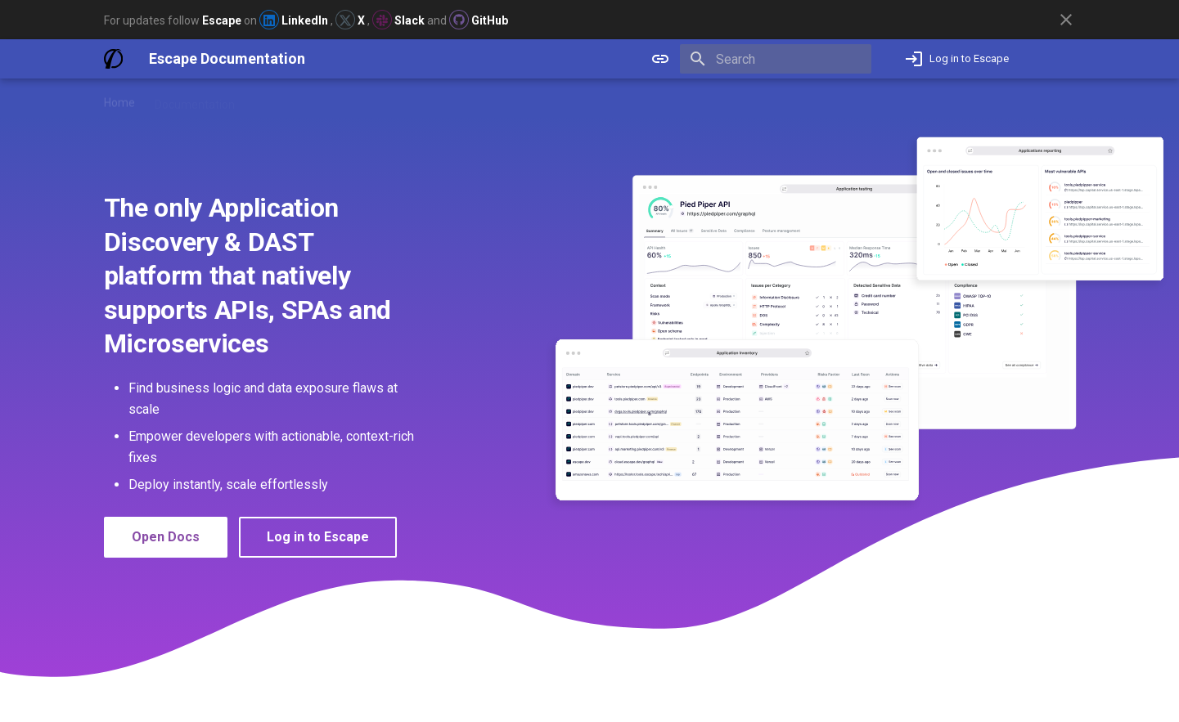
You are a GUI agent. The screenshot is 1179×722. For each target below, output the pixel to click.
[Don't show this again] (1066, 19)
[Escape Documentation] (113, 59)
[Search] (775, 59)
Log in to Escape (318, 537)
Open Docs (166, 537)
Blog (360, 98)
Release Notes (291, 98)
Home (119, 98)
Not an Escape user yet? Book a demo (969, 99)
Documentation (195, 98)
